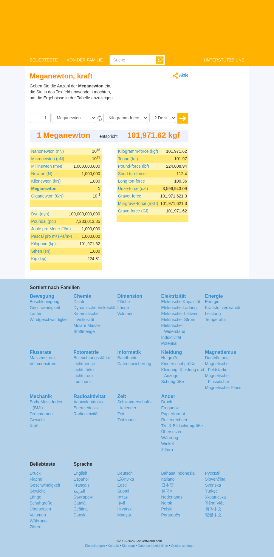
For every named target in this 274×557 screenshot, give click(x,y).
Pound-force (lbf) (133, 166)
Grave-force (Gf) (133, 211)
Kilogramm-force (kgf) (138, 151)
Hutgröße (170, 357)
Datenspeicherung (134, 363)
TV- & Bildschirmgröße (182, 425)
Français (82, 485)
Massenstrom (42, 357)
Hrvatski (125, 509)
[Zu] (125, 118)
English (80, 473)
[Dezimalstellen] (162, 118)
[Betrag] (40, 118)
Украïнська (215, 497)
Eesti (122, 485)
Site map (128, 545)
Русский (213, 473)
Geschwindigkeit (45, 307)
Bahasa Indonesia (178, 473)
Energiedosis (86, 407)
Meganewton (44, 188)
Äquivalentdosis (88, 401)
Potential (169, 343)
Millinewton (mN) (46, 166)
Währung (169, 437)
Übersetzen (172, 431)
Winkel (167, 443)
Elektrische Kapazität (180, 301)
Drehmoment (42, 413)
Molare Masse (87, 325)
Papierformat (173, 413)
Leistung (213, 313)
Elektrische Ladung (179, 307)
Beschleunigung (45, 301)
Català (80, 503)
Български (84, 497)
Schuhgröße (172, 381)
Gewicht (37, 419)
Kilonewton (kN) (46, 181)
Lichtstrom (83, 375)
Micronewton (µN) (47, 158)
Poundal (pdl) (43, 221)
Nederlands (172, 497)
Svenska (213, 485)
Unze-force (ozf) (133, 188)
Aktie (180, 75)
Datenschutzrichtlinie (153, 545)
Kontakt (113, 545)
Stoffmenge (84, 331)
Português (170, 515)
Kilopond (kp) (43, 243)
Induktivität (171, 337)
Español (81, 479)
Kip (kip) (39, 258)
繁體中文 (213, 515)
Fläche (123, 301)
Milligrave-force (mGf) (138, 203)
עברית (123, 497)
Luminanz (83, 381)
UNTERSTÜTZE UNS (224, 60)
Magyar (124, 515)
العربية (79, 491)
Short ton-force (132, 173)
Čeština (81, 509)
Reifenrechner (174, 419)
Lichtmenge (84, 363)
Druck (166, 401)
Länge (123, 307)
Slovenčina (215, 479)
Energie (212, 301)
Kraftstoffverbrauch (222, 307)
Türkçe (211, 491)
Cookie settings (182, 545)
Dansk (80, 515)
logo (137, 27)
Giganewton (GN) (47, 196)
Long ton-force (131, 181)
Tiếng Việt (214, 503)
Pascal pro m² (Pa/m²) (51, 236)
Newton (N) (41, 173)
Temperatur (215, 319)
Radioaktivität (86, 413)
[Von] (74, 118)
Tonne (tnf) (128, 158)
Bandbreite (127, 357)
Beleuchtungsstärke (92, 357)
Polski (166, 509)
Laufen (36, 313)
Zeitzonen (126, 419)
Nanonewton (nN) (47, 151)
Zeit (120, 413)
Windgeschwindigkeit (49, 319)
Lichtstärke (84, 369)
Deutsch (125, 473)
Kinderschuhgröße (178, 363)
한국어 (167, 491)
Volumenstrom (43, 363)
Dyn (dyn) (40, 214)
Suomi (123, 491)
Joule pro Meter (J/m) (51, 228)
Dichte (80, 301)
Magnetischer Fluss (223, 387)
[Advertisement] (151, 98)
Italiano (168, 479)
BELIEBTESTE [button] (44, 60)
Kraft (34, 425)
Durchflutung (217, 357)
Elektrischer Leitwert (180, 313)
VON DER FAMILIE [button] (85, 60)
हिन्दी (121, 503)
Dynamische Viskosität (95, 307)
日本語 (167, 485)
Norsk (166, 503)
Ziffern (167, 449)
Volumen (125, 313)
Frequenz (170, 407)
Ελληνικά (125, 479)
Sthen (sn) (41, 251)
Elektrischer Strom (178, 319)
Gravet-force (129, 196)
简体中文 (213, 509)
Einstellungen (95, 545)
